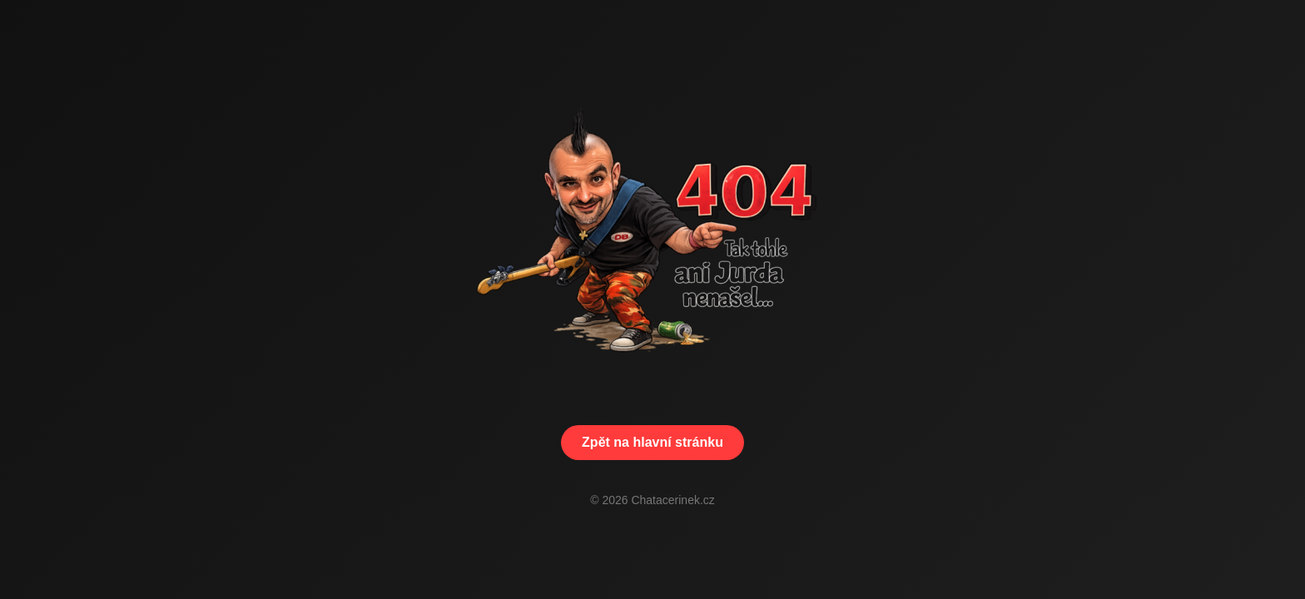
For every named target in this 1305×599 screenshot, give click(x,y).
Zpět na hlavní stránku (652, 442)
